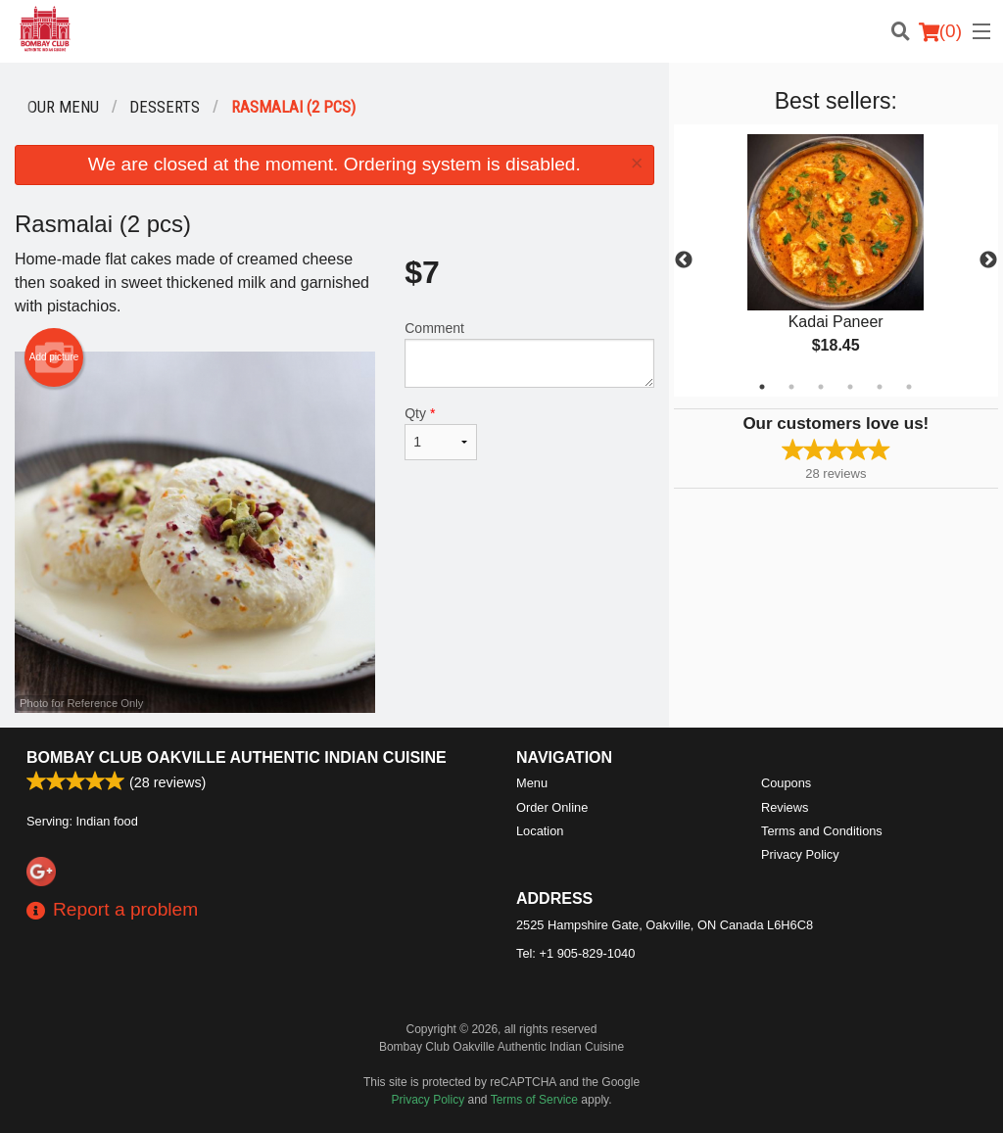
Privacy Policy (800, 854)
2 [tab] (791, 387)
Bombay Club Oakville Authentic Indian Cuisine (236, 757)
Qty (441, 432)
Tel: (575, 953)
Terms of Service (534, 1100)
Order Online (552, 807)
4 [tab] (850, 387)
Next (988, 260)
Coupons (786, 783)
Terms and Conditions (822, 831)
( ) (940, 31)
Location (539, 831)
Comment (529, 354)
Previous (683, 260)
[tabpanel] (836, 260)
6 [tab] (909, 387)
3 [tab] (821, 387)
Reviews (784, 807)
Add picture (54, 357)
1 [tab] (762, 387)
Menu (532, 783)
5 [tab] (879, 387)
